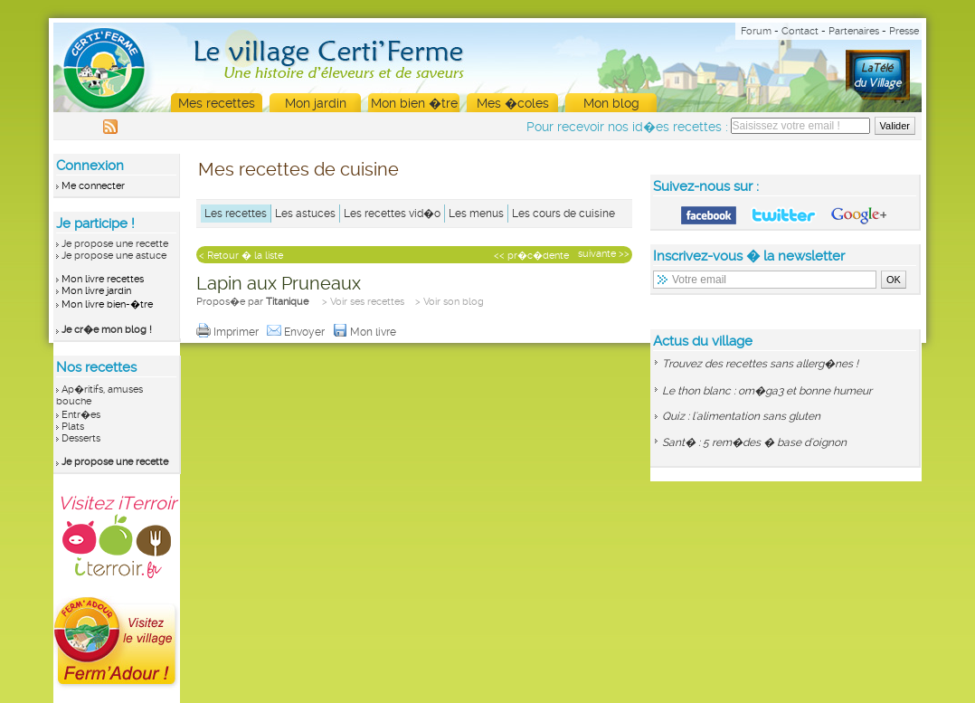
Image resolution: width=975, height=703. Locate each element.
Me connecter (93, 186)
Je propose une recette (115, 244)
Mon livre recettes (103, 279)
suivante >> (603, 254)
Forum (756, 31)
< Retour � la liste (241, 255)
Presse (904, 31)
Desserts (81, 438)
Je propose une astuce (114, 255)
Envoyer (297, 332)
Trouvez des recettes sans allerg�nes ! (760, 363)
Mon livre (366, 332)
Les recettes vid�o (392, 213)
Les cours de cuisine (563, 213)
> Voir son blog (449, 302)
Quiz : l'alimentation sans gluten (741, 416)
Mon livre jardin (96, 291)
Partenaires (853, 31)
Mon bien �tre (414, 103)
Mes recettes (216, 103)
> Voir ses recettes (363, 302)
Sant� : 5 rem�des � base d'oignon (754, 442)
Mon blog (611, 103)
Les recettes (235, 213)
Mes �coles (513, 103)
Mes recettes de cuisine (298, 169)
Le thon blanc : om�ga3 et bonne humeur (767, 391)
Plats (73, 426)
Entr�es (81, 415)
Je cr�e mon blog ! (107, 330)
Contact (800, 31)
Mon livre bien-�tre (107, 304)
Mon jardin (315, 103)
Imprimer (228, 332)
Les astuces (305, 213)
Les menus (476, 213)
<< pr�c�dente (531, 255)
